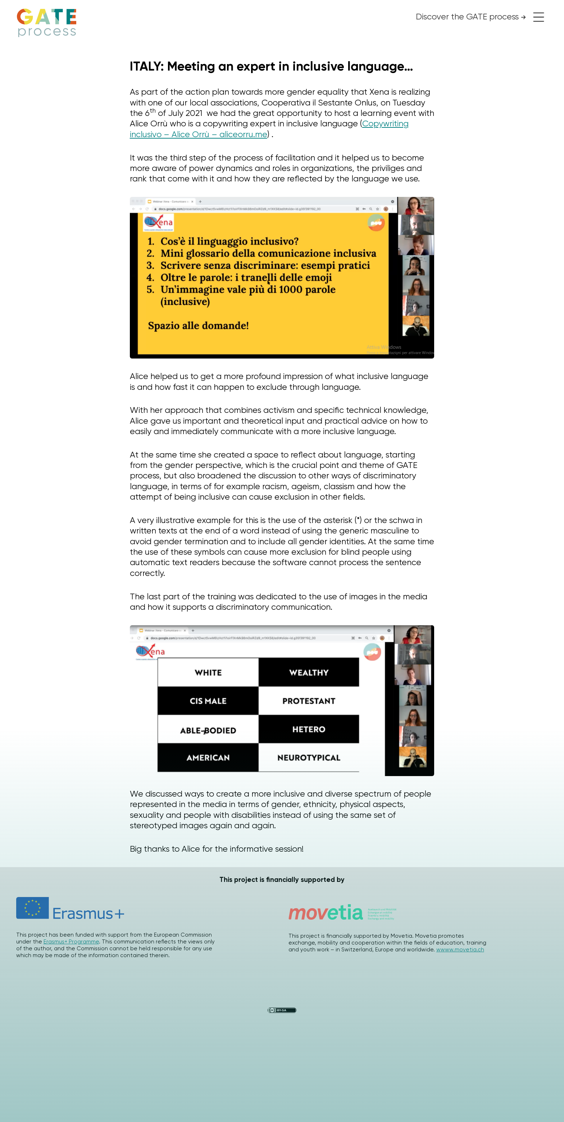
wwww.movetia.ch (460, 949)
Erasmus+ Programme (71, 941)
